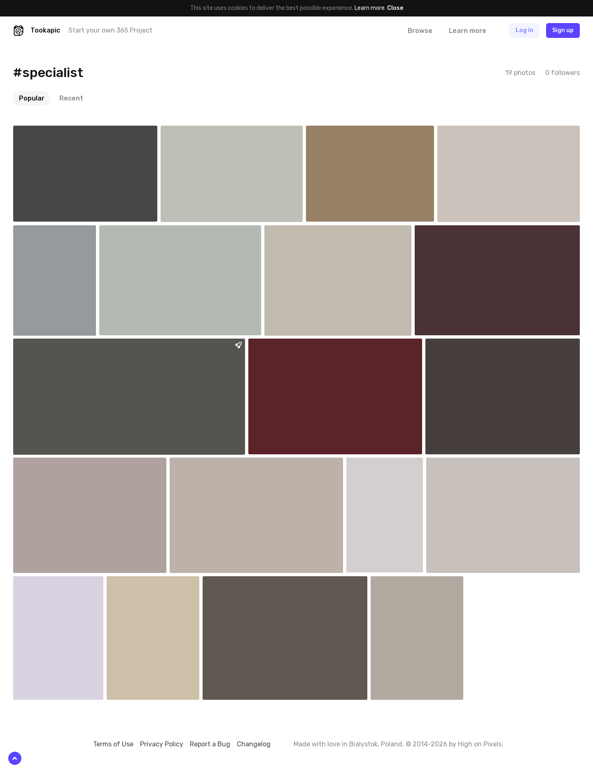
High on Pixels (480, 744)
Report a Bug (210, 744)
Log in (524, 30)
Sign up (563, 30)
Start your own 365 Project (110, 30)
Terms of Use (113, 744)
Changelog (254, 744)
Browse (420, 31)
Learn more (370, 8)
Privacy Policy (161, 744)
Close (395, 8)
